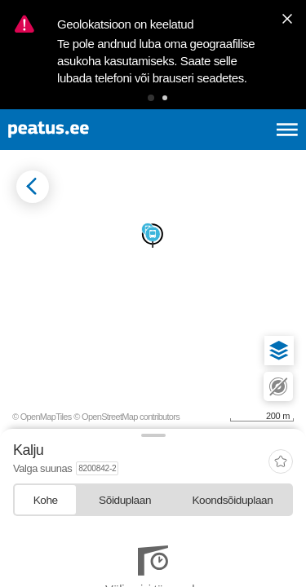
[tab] (45, 499)
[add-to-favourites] (280, 462)
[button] (151, 98)
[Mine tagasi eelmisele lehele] (32, 186)
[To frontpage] (86, 129)
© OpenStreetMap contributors (126, 416)
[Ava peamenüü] (287, 129)
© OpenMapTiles (42, 416)
